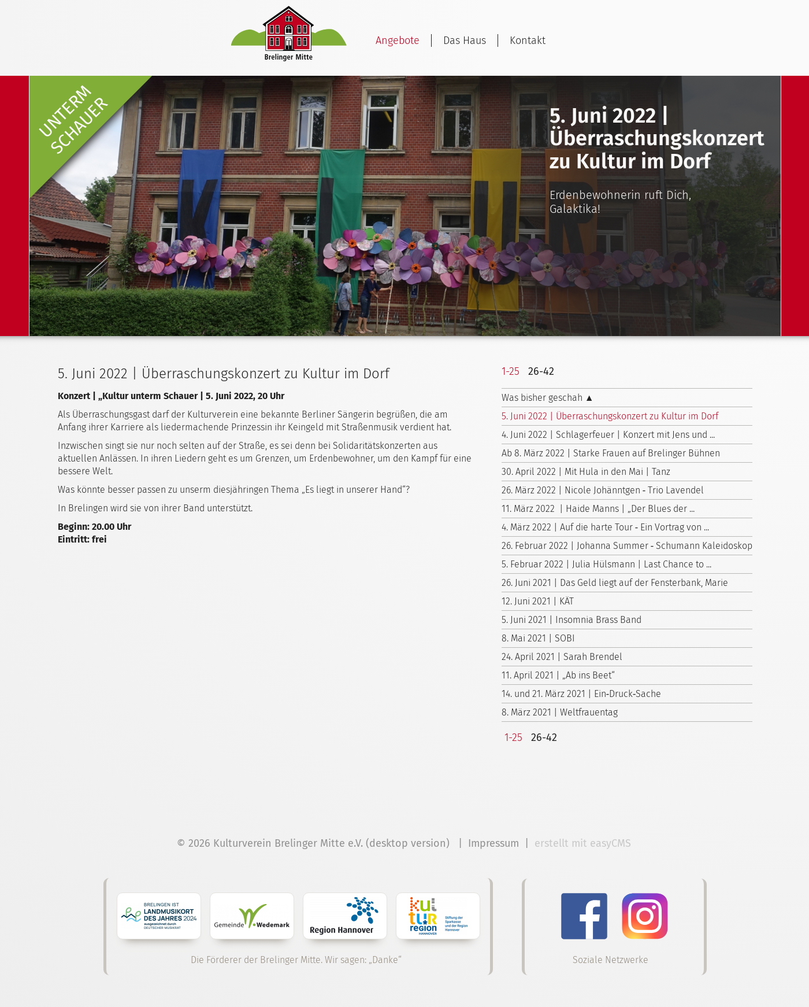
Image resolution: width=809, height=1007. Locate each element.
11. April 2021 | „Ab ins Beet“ (558, 675)
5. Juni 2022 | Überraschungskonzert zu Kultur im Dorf (610, 416)
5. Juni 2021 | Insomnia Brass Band (571, 619)
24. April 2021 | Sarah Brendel (562, 656)
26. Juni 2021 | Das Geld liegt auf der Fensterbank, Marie (615, 582)
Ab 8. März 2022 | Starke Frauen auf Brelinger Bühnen (611, 453)
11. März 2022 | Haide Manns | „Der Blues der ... (598, 508)
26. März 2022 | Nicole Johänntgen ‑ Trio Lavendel (603, 490)
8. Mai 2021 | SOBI (538, 638)
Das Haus (464, 40)
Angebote (398, 40)
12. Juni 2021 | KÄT (538, 601)
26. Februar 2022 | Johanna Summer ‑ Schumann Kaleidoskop (627, 545)
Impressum (493, 843)
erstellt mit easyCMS (584, 843)
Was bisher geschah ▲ (548, 397)
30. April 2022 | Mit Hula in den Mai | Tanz (586, 471)
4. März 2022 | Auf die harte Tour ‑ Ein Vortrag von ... (605, 527)
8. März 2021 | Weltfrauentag (560, 712)
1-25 (510, 371)
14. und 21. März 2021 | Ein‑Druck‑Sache (582, 693)
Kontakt (527, 40)
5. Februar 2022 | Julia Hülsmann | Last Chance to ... (606, 564)
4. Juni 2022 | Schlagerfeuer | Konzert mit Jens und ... (608, 434)
